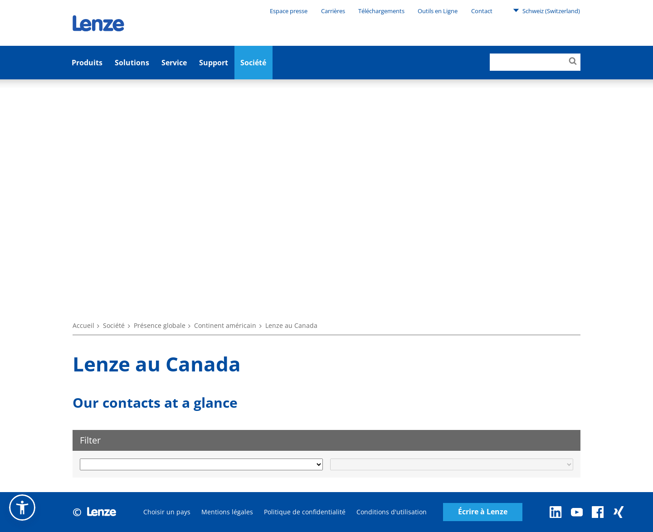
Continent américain (225, 325)
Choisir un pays (166, 512)
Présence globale (159, 325)
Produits (87, 63)
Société (253, 63)
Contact (481, 11)
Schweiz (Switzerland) (546, 10)
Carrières (333, 11)
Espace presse (288, 11)
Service (174, 63)
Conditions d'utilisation (391, 512)
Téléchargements (381, 11)
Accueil (83, 325)
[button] (22, 507)
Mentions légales (227, 512)
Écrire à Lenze (482, 512)
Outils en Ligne (438, 11)
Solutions (132, 63)
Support (213, 63)
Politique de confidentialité (305, 512)
